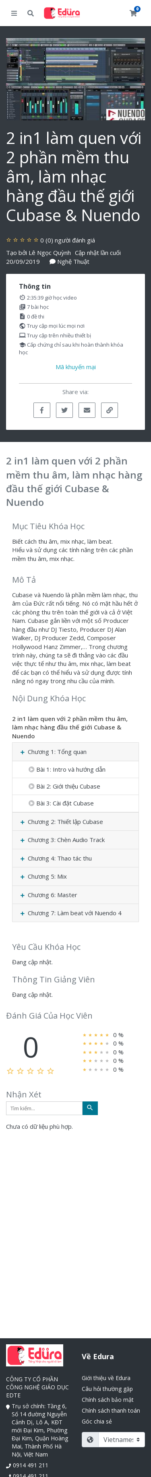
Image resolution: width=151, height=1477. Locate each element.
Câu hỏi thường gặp (107, 1389)
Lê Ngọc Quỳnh (50, 253)
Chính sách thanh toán (111, 1410)
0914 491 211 (30, 1465)
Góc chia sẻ (97, 1421)
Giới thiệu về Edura (106, 1378)
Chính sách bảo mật (108, 1399)
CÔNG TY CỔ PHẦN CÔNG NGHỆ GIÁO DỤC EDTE (37, 1387)
